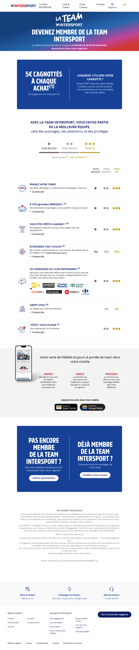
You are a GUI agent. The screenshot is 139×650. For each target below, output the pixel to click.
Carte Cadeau (83, 6)
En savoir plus (38, 191)
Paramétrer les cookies (72, 643)
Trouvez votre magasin (81, 626)
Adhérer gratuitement (43, 477)
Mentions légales (82, 631)
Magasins (112, 6)
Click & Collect (66, 6)
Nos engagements (57, 618)
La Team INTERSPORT (45, 6)
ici (82, 534)
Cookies (56, 643)
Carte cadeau (55, 626)
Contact (11, 618)
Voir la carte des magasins (114, 614)
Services (11, 626)
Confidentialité (42, 643)
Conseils (100, 4)
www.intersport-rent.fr (57, 252)
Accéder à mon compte (95, 475)
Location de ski (33, 622)
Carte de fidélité (56, 622)
